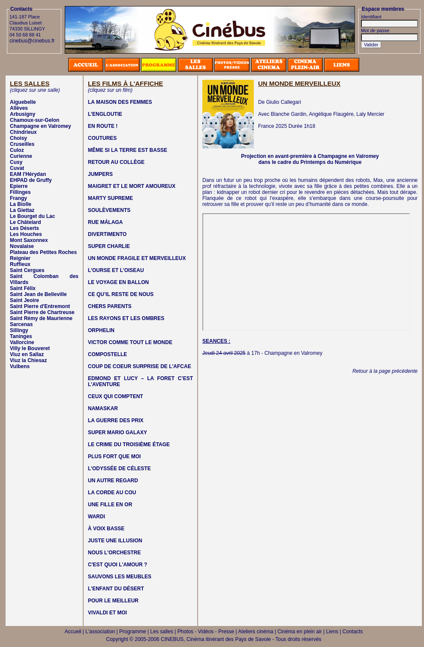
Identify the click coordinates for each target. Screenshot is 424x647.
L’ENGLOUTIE (105, 114)
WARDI (96, 517)
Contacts (353, 632)
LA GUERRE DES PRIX (116, 420)
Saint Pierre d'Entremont (40, 306)
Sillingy (19, 330)
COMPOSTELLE (107, 354)
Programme (132, 632)
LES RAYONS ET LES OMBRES (126, 318)
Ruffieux (20, 264)
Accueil (73, 632)
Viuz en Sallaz (27, 354)
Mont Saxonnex (29, 240)
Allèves (19, 108)
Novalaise (22, 246)
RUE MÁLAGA (105, 222)
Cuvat (17, 168)
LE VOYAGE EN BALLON (118, 282)
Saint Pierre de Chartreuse (42, 312)
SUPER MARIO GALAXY (117, 432)
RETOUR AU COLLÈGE (116, 162)
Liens (332, 632)
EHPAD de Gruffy (31, 180)
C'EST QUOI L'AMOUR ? (117, 565)
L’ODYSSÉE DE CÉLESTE (119, 469)
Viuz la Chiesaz (28, 360)
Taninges (21, 336)
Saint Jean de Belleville (38, 294)
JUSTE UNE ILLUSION (115, 541)
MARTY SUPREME (110, 198)
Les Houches (26, 234)
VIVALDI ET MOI (107, 613)
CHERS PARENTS (110, 306)
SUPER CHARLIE (109, 246)
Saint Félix (23, 288)
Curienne (21, 156)
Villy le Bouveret (30, 348)
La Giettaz (22, 210)
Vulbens (20, 366)
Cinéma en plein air (299, 632)
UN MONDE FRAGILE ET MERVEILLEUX (137, 258)
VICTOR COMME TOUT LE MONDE (130, 342)
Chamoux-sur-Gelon (34, 120)
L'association (100, 632)
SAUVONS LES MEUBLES (119, 577)
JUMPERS (100, 174)
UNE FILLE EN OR (110, 505)
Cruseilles (22, 144)
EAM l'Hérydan (28, 174)
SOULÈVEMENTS (109, 210)
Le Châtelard (25, 222)
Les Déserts (24, 228)
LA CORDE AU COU (112, 493)
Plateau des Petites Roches (43, 252)
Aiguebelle (23, 102)
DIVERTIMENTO (107, 234)
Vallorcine (22, 342)
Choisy (18, 138)
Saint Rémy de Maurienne (41, 318)
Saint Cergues (27, 270)
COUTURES (102, 138)
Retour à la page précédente (385, 371)
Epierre (18, 186)
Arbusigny (22, 114)
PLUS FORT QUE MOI (114, 457)
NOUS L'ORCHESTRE (114, 553)
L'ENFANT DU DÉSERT (116, 589)
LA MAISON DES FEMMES (120, 102)
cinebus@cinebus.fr (32, 41)
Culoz (17, 150)
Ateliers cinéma (255, 632)
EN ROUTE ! (102, 126)
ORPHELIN (101, 330)
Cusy (16, 162)
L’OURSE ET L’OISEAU (116, 270)
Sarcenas (21, 324)
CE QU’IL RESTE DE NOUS (120, 294)
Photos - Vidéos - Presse (206, 632)
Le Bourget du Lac (32, 216)
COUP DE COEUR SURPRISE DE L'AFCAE (139, 366)
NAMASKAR (103, 408)
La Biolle (20, 204)
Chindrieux (23, 132)
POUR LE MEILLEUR (113, 601)
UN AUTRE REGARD (113, 481)
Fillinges (20, 192)
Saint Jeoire (24, 300)
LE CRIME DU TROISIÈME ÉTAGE (129, 444)
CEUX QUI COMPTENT (115, 396)
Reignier (20, 258)
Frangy (18, 198)
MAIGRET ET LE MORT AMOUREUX (131, 186)
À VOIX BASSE (106, 529)
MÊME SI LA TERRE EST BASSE (127, 150)
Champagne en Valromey (40, 126)
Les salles (161, 632)
